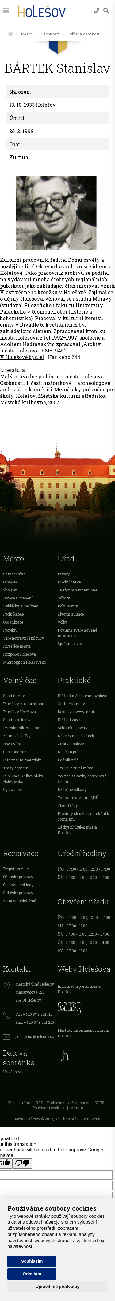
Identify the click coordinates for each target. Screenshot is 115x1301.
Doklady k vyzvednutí (76, 711)
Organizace (13, 622)
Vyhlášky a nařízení (20, 605)
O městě (10, 581)
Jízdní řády (68, 805)
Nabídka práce (70, 751)
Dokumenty (68, 605)
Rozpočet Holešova (19, 654)
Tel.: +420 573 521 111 (33, 1014)
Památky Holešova (19, 711)
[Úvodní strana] (10, 33)
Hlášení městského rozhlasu (82, 695)
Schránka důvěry (72, 727)
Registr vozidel (16, 868)
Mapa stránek (20, 1102)
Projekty (10, 630)
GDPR (99, 1102)
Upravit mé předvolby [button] (57, 1286)
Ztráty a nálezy (71, 743)
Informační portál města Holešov (79, 989)
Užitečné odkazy (72, 789)
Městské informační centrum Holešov (83, 1033)
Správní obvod (70, 643)
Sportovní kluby (16, 719)
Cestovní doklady (18, 884)
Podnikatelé (13, 613)
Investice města (17, 646)
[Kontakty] (96, 10)
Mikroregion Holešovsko (24, 662)
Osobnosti (50, 33)
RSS (39, 1102)
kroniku (95, 331)
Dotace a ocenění (18, 597)
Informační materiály (22, 759)
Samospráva (14, 573)
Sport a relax (14, 695)
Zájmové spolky (17, 735)
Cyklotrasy (12, 789)
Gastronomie (14, 751)
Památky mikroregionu (23, 703)
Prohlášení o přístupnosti (69, 1102)
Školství (10, 589)
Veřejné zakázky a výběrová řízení (82, 778)
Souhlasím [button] (32, 1261)
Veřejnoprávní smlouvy (23, 638)
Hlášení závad (70, 719)
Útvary (64, 573)
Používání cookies (48, 1107)
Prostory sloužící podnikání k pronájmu (83, 816)
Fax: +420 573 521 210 (34, 1022)
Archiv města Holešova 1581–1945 (50, 347)
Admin (77, 1107)
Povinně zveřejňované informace (77, 633)
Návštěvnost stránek (76, 735)
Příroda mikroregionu (22, 727)
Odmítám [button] (32, 1273)
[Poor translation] (22, 1163)
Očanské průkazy (18, 876)
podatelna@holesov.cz (34, 1036)
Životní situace (71, 613)
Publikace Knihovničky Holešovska (23, 778)
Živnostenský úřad (19, 900)
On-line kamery (71, 703)
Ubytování (12, 743)
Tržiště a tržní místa (75, 767)
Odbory (64, 597)
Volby (62, 622)
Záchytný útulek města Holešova (77, 830)
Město (26, 33)
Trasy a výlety (15, 767)
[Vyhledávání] (106, 10)
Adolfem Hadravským (27, 344)
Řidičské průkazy (18, 892)
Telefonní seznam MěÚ (78, 589)
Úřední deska (69, 581)
